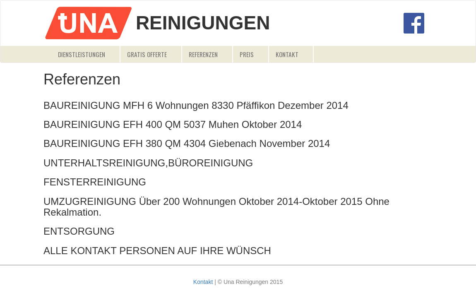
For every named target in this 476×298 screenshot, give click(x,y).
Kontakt (287, 54)
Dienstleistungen (81, 54)
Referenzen (203, 54)
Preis (247, 54)
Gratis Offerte (147, 54)
